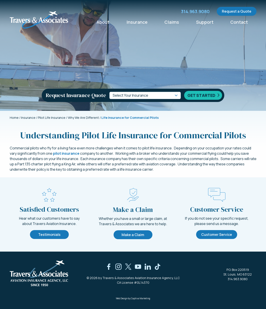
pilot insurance (66, 153)
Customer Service (216, 234)
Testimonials (49, 234)
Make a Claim (133, 234)
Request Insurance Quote (76, 95)
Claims (172, 22)
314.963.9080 (238, 279)
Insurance (137, 22)
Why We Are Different (83, 117)
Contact (239, 22)
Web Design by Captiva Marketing (133, 298)
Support (204, 22)
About (103, 22)
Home (14, 117)
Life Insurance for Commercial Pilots (130, 117)
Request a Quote (236, 11)
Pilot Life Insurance (51, 117)
